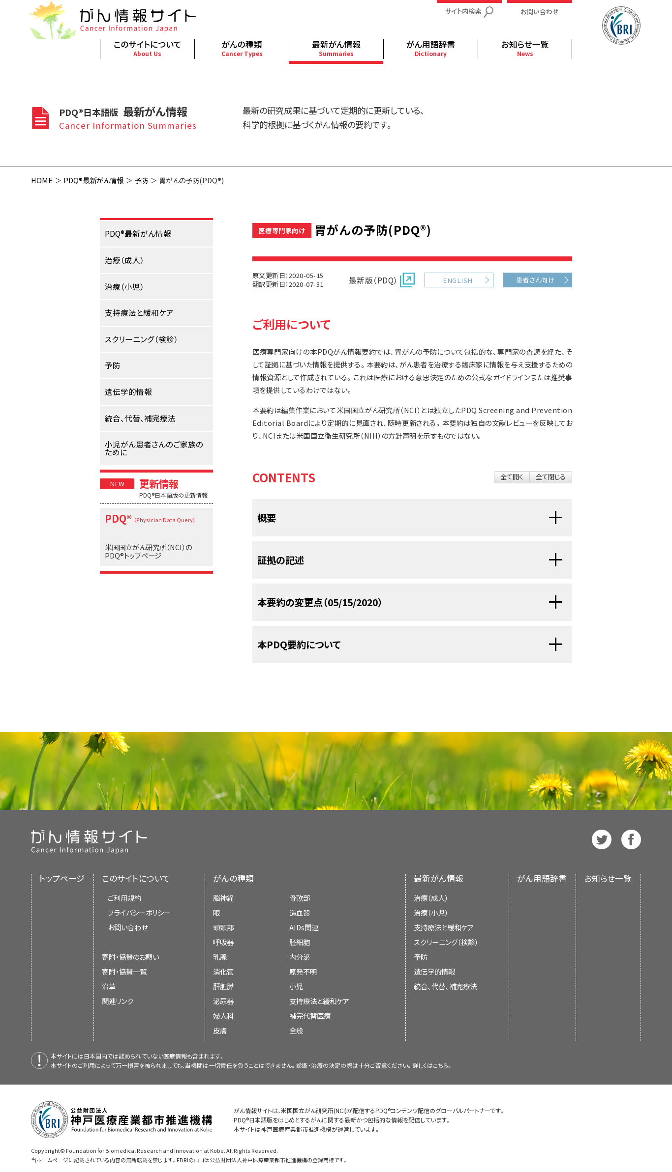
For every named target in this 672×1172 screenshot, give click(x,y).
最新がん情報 (438, 878)
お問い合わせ (128, 927)
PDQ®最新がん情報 (93, 180)
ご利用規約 (124, 898)
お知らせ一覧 (608, 878)
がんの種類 (233, 878)
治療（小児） (431, 912)
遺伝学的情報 (434, 971)
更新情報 (159, 483)
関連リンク (117, 1001)
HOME (42, 180)
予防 (141, 180)
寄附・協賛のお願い (130, 956)
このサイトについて (136, 878)
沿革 (109, 986)
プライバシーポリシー (139, 912)
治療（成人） (431, 898)
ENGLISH (457, 280)
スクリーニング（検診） (446, 942)
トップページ (62, 878)
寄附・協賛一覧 (124, 971)
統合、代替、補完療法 (445, 986)
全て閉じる (551, 476)
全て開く (511, 476)
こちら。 (443, 1065)
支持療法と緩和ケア (444, 927)
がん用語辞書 (542, 878)
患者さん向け (535, 279)
